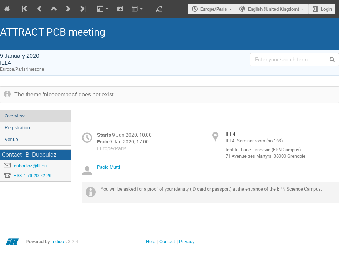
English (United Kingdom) (273, 9)
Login (326, 9)
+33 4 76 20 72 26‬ (32, 175)
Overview (15, 116)
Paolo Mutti (108, 167)
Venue (11, 139)
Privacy (187, 241)
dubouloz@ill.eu (30, 166)
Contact (167, 241)
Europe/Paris (213, 9)
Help (150, 241)
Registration (17, 127)
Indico (57, 241)
